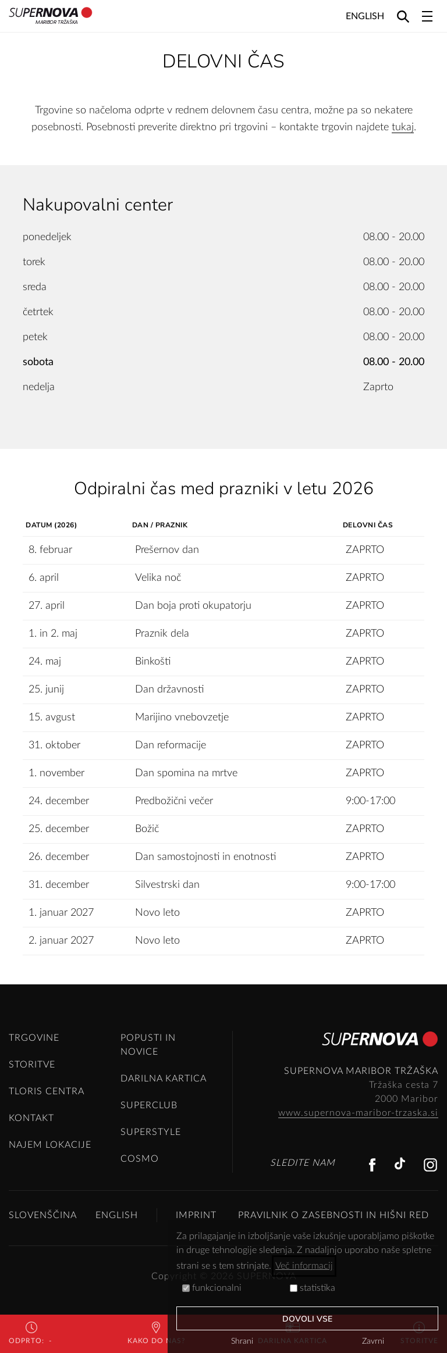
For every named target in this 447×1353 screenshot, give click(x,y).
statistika (312, 1288)
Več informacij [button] (304, 1265)
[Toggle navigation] (427, 16)
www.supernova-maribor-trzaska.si (358, 1113)
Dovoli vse (307, 1319)
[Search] (403, 16)
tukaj (403, 127)
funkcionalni (212, 1288)
